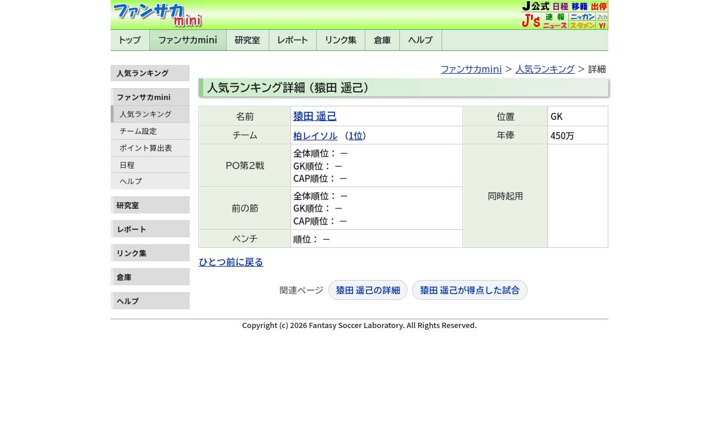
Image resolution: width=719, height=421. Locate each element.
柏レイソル (315, 135)
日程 (127, 164)
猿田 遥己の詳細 (368, 289)
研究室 (247, 40)
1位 (355, 135)
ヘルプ (420, 40)
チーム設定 (138, 130)
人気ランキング (145, 113)
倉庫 (382, 40)
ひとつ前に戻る (230, 261)
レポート (293, 40)
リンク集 (341, 40)
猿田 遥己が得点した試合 (469, 289)
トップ (130, 40)
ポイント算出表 (145, 147)
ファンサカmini (188, 40)
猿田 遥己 (315, 115)
